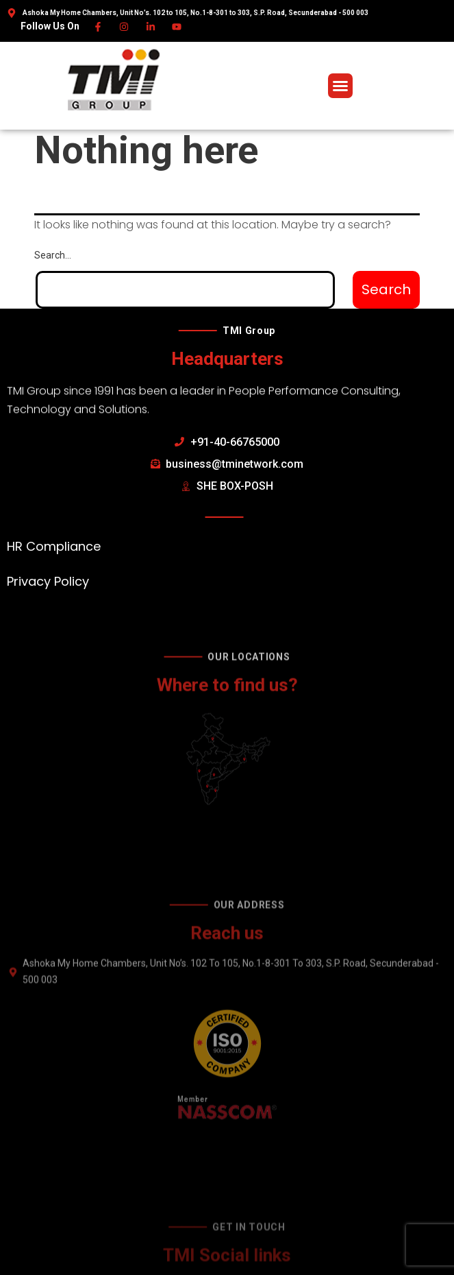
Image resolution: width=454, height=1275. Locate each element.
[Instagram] (125, 27)
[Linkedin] (151, 27)
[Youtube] (178, 27)
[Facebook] (98, 27)
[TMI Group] (114, 79)
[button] (340, 85)
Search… (52, 255)
